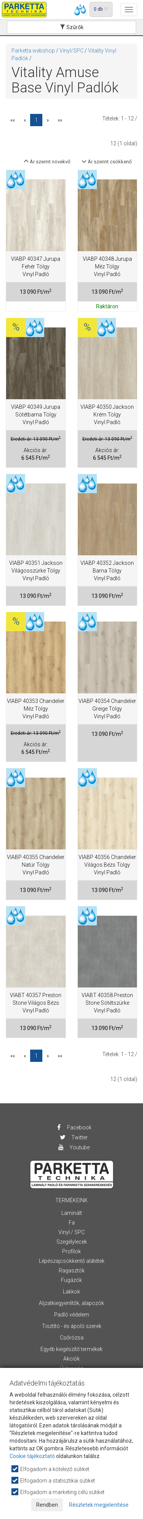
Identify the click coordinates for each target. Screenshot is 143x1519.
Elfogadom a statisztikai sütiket (53, 1480)
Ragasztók (72, 1270)
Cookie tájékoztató (32, 1456)
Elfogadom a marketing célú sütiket (58, 1492)
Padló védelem (71, 1315)
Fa (72, 1222)
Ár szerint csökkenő (107, 162)
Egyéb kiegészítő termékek (71, 1349)
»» (60, 120)
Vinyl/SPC (71, 51)
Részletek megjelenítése (99, 1505)
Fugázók (71, 1280)
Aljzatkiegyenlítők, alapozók (71, 1303)
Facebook (73, 1127)
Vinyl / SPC (71, 1232)
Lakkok (71, 1292)
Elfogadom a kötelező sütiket (50, 1469)
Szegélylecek (71, 1242)
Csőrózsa (72, 1338)
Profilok (71, 1251)
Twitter (73, 1137)
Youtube (74, 1147)
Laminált (71, 1213)
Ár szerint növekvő (47, 162)
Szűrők (72, 27)
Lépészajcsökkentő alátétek (71, 1261)
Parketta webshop (33, 51)
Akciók (71, 1359)
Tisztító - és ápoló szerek (71, 1326)
